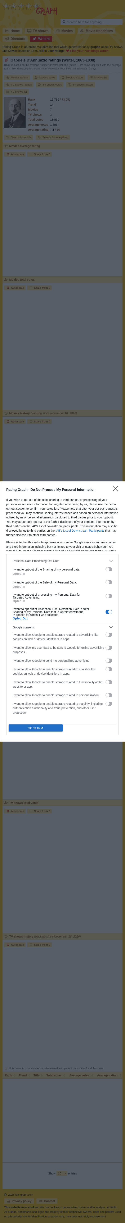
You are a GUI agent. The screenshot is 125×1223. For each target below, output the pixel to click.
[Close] (117, 490)
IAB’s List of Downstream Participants (79, 530)
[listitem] (62, 561)
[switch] (109, 569)
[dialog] (62, 611)
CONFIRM (35, 727)
